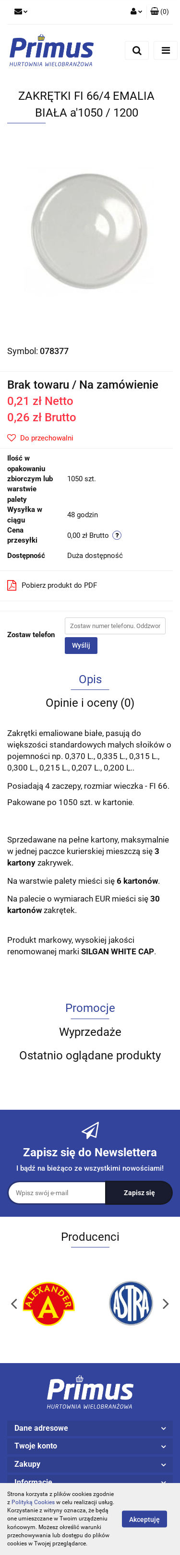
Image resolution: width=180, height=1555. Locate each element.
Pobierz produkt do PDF (52, 585)
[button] (159, 12)
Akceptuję (144, 1519)
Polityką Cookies (33, 1502)
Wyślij (81, 645)
